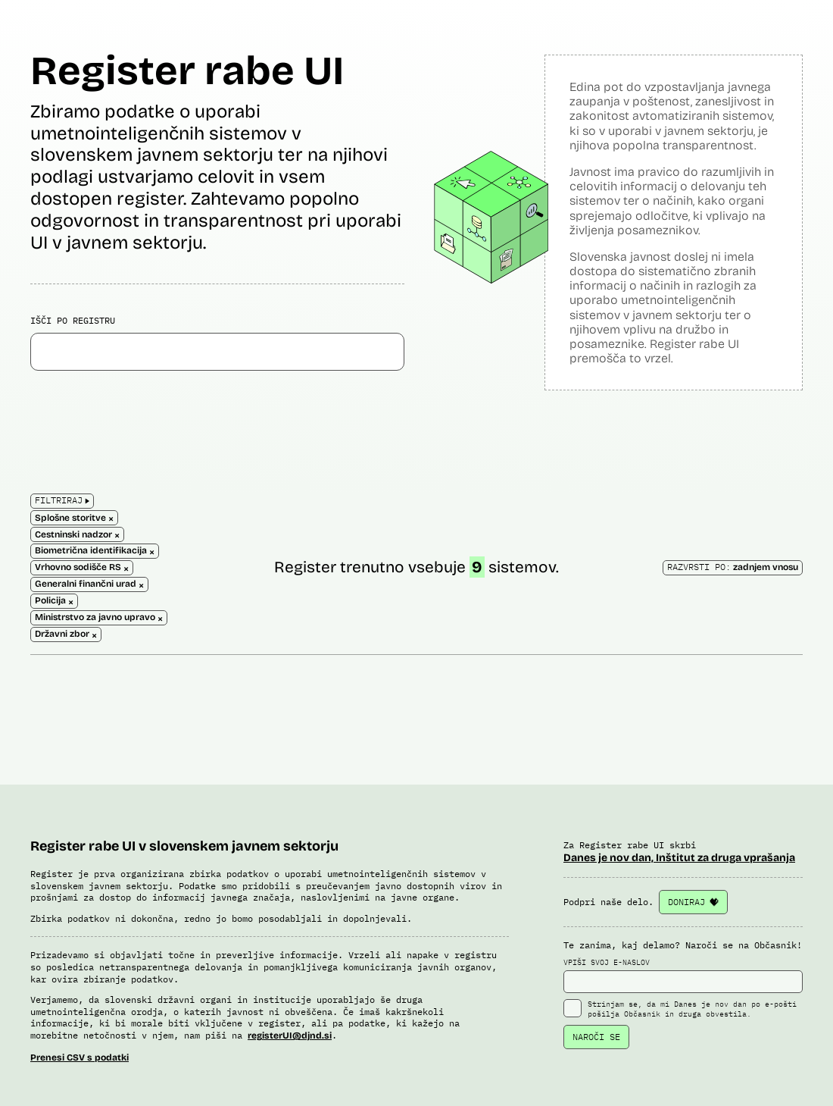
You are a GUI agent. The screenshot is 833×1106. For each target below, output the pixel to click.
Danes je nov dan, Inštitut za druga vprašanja (679, 857)
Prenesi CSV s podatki (79, 1057)
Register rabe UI (187, 71)
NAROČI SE (596, 1036)
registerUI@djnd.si (290, 1035)
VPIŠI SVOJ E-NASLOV (683, 975)
